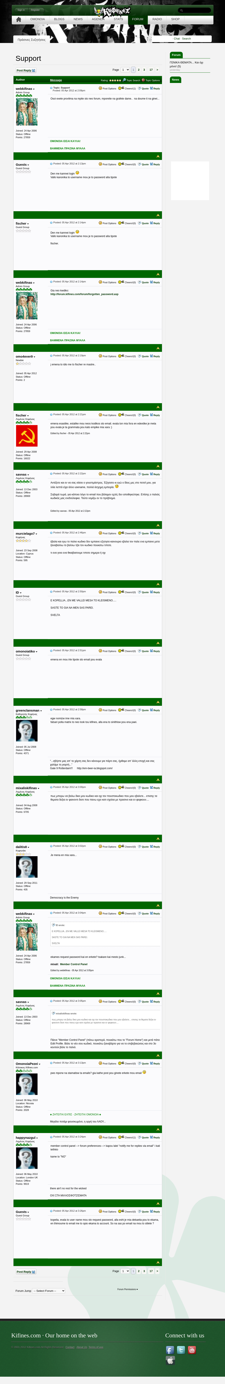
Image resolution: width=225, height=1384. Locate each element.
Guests (22, 164)
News (175, 79)
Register (35, 10)
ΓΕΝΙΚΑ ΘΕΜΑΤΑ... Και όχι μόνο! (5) (186, 64)
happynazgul (27, 1137)
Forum (176, 55)
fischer (22, 223)
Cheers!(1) (127, 88)
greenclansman (29, 710)
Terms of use (96, 1347)
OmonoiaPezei (28, 1064)
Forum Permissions (127, 1289)
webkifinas (25, 88)
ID (18, 592)
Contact (69, 1347)
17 (151, 69)
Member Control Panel (73, 964)
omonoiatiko (26, 651)
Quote (145, 88)
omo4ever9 (25, 356)
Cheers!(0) (127, 164)
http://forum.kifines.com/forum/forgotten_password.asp (84, 294)
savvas (22, 474)
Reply (156, 88)
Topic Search (131, 80)
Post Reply (25, 70)
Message (56, 80)
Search (186, 38)
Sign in (21, 10)
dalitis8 (22, 847)
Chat (177, 38)
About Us (82, 1347)
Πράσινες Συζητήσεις (31, 39)
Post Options (107, 88)
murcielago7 (26, 533)
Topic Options (151, 80)
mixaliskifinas (27, 788)
